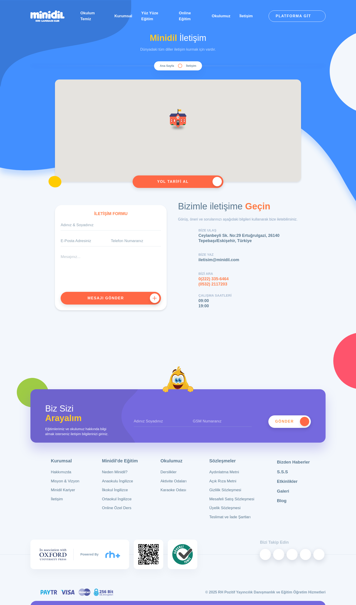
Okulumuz (221, 16)
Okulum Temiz (87, 16)
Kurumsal (123, 16)
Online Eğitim (185, 16)
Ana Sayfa (167, 65)
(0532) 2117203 (212, 284)
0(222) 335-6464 (213, 279)
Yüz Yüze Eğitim (149, 16)
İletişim (246, 16)
